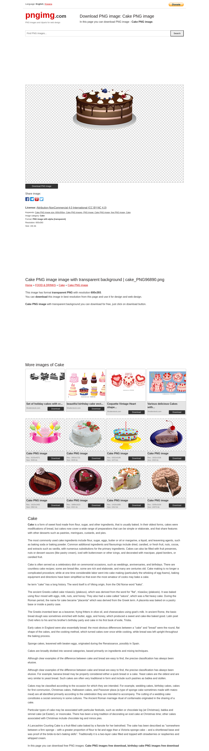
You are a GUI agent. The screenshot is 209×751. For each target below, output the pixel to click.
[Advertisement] (104, 62)
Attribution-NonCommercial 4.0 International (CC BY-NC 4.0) (71, 207)
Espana (48, 4)
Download (55, 409)
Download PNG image (41, 186)
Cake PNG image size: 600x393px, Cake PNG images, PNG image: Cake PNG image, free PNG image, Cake (83, 212)
